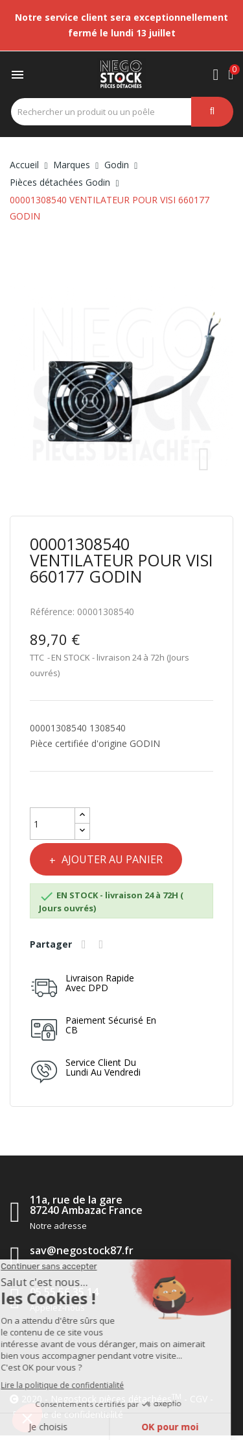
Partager (85, 944)
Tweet (103, 944)
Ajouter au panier (111, 859)
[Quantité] (52, 823)
